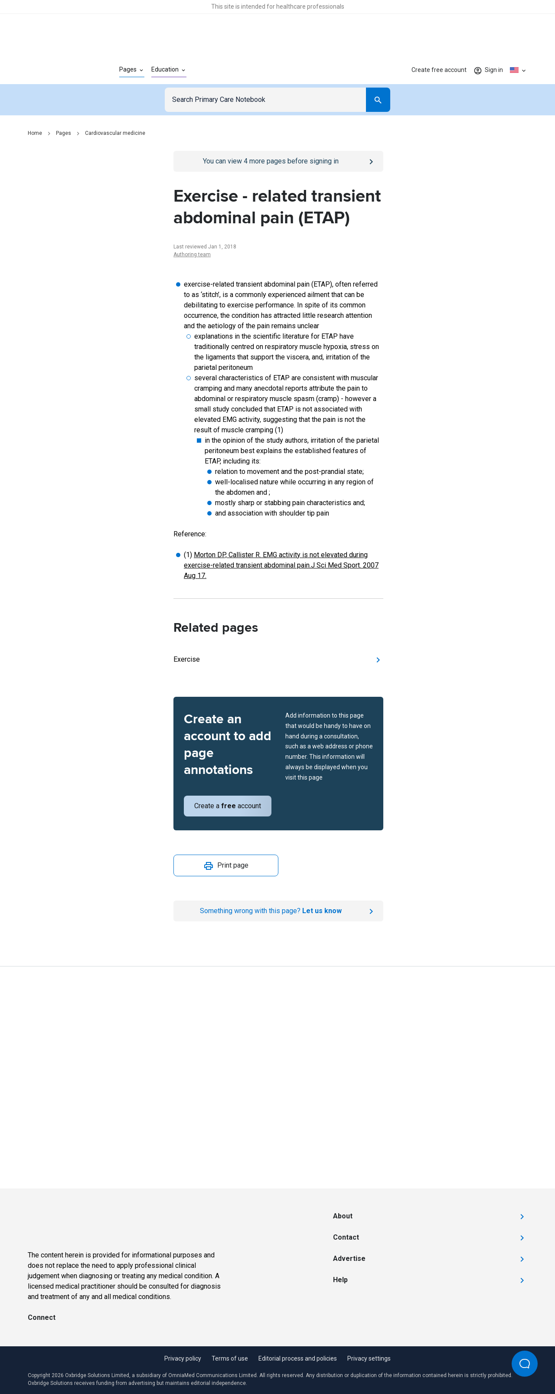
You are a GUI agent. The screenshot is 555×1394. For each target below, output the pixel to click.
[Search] (378, 100)
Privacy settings (369, 1358)
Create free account (439, 69)
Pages (63, 133)
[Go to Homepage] (59, 70)
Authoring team (192, 254)
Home (35, 133)
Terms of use (230, 1358)
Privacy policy (182, 1358)
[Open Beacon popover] (525, 1364)
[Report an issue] (278, 911)
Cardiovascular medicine (115, 133)
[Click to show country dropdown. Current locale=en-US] (518, 70)
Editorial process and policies (297, 1358)
